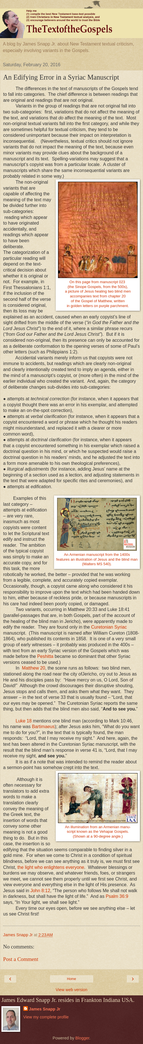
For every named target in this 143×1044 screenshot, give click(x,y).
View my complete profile (46, 1017)
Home (71, 979)
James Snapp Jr (44, 1009)
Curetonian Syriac (109, 627)
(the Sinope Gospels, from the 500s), (98, 287)
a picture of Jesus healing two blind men (97, 291)
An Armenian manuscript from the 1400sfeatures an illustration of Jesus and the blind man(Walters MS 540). (97, 559)
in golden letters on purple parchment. (98, 306)
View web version (72, 989)
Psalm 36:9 (117, 896)
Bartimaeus (43, 726)
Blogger (82, 1038)
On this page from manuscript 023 (97, 282)
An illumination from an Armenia (91, 827)
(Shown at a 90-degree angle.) (98, 836)
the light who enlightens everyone (50, 867)
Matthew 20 (33, 668)
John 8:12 (40, 890)
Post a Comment (20, 959)
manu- (125, 827)
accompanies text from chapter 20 (98, 296)
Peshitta (45, 656)
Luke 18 (24, 720)
